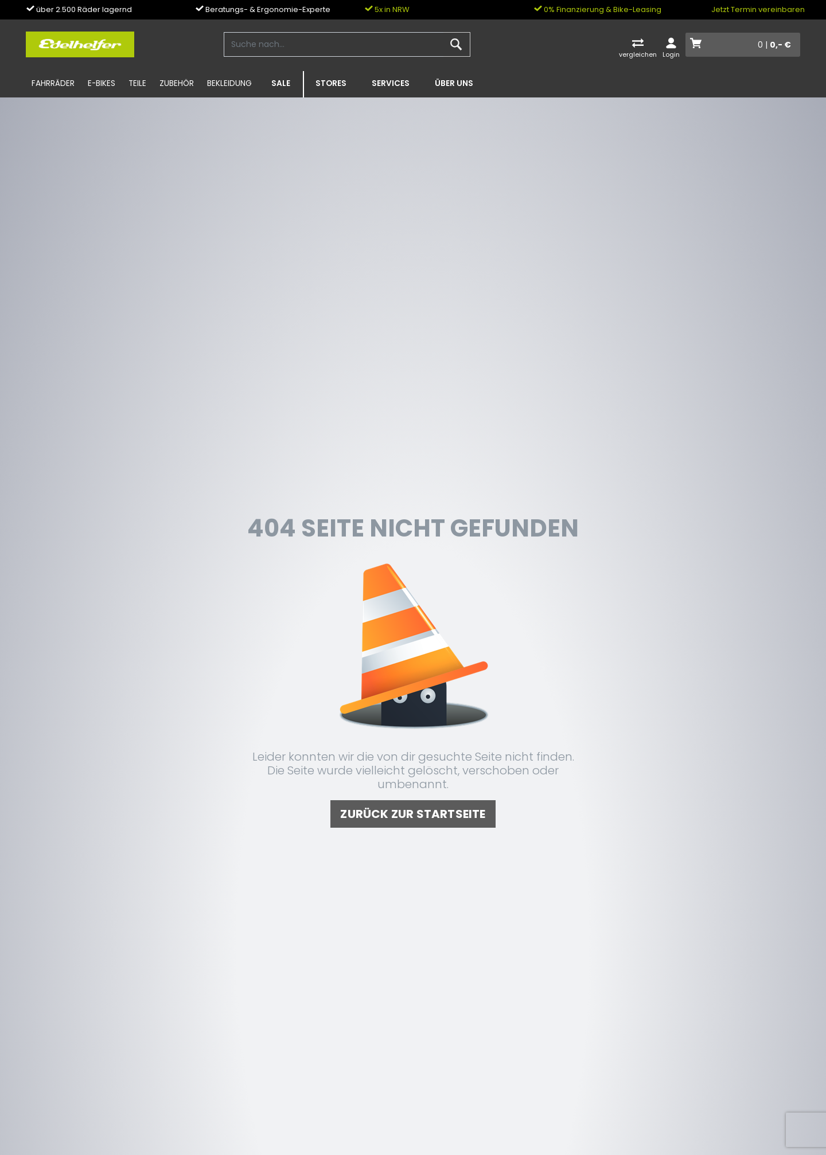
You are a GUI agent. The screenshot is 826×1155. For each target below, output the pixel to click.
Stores (330, 83)
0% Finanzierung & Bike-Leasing (597, 9)
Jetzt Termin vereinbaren (758, 9)
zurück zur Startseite (412, 814)
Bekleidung (229, 83)
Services (391, 83)
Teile (137, 83)
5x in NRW (387, 9)
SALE (280, 83)
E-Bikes (101, 83)
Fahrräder (53, 83)
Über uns (454, 83)
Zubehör (176, 83)
